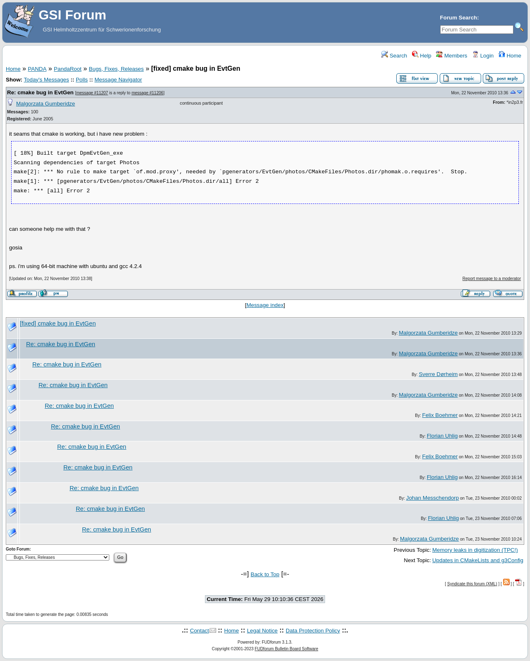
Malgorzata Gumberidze (45, 104)
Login (483, 56)
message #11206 (148, 93)
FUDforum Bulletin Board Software (286, 649)
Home (510, 56)
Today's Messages (46, 80)
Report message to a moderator (492, 278)
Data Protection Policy (313, 630)
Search (394, 56)
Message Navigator (118, 80)
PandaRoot (68, 69)
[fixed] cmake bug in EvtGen (58, 323)
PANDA (37, 69)
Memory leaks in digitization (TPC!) (475, 550)
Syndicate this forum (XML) (472, 584)
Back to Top (265, 574)
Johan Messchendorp (432, 498)
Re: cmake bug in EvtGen (40, 92)
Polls (82, 80)
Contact (199, 630)
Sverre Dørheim (438, 374)
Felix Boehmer (440, 415)
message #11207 (92, 93)
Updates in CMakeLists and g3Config (477, 560)
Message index (265, 305)
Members (451, 56)
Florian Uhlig (442, 436)
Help (421, 56)
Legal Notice (262, 630)
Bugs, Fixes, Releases (116, 69)
